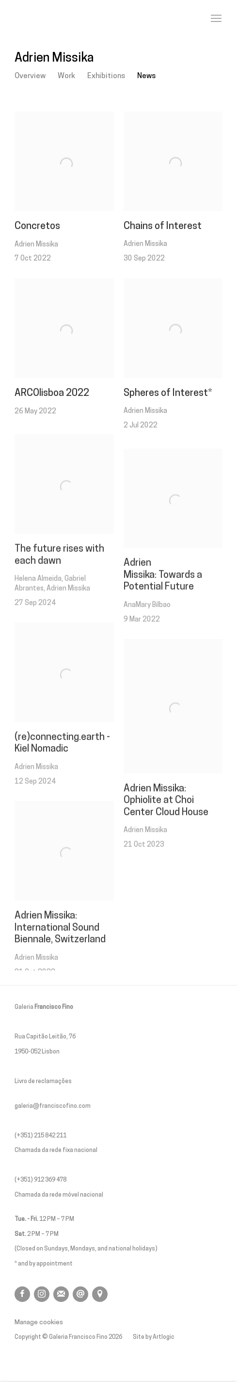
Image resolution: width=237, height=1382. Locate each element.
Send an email (80, 1294)
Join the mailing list (61, 1294)
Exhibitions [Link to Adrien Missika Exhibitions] (106, 76)
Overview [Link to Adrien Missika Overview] (30, 76)
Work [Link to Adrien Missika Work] (66, 76)
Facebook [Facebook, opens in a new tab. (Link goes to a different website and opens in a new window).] (22, 1294)
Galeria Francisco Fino (68, 18)
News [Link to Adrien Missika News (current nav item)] (146, 76)
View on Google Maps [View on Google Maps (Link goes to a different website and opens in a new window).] (100, 1294)
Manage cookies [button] (39, 1322)
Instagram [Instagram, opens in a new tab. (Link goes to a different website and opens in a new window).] (41, 1294)
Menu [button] (215, 19)
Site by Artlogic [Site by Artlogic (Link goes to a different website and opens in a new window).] (153, 1337)
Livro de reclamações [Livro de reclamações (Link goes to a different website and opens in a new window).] (43, 1082)
